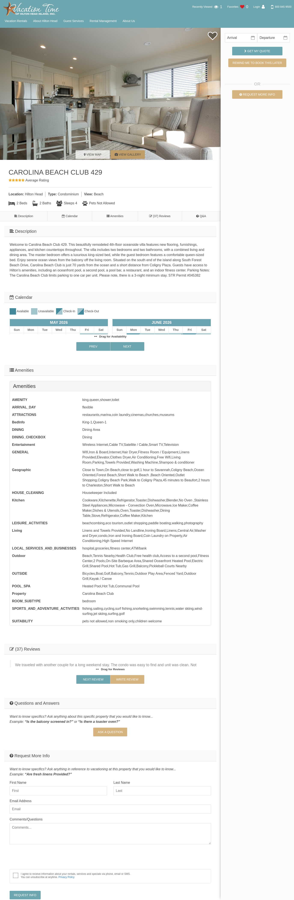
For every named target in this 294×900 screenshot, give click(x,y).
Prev (93, 331)
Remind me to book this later (257, 63)
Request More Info (257, 94)
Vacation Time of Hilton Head (230, 894)
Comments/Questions (26, 796)
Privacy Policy (66, 854)
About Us (129, 21)
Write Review (127, 656)
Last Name (121, 760)
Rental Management (103, 21)
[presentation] (42, 834)
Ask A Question (110, 709)
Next (127, 331)
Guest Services (73, 21)
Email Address (20, 778)
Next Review (93, 656)
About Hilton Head (45, 21)
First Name (18, 760)
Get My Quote (257, 51)
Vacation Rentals (16, 21)
